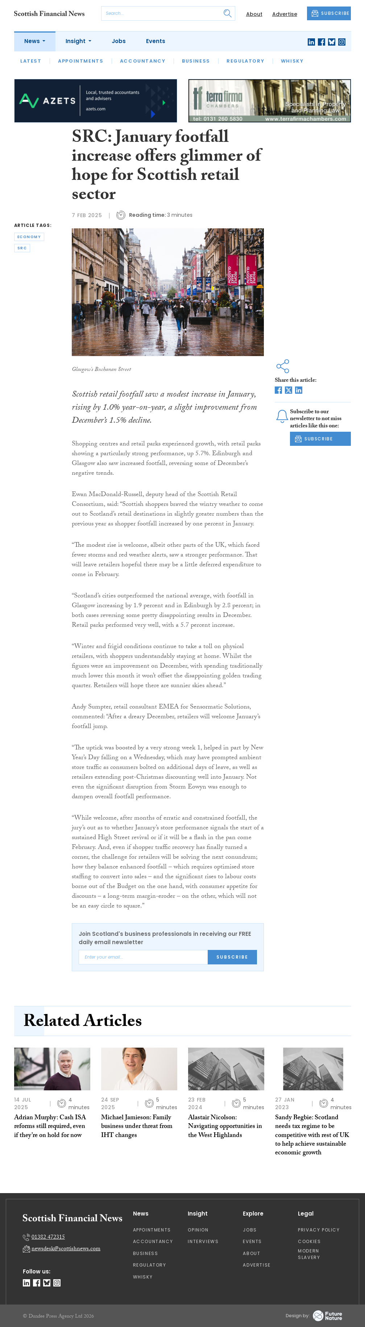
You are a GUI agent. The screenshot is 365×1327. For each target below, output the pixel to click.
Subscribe (232, 957)
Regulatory (245, 61)
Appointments (80, 61)
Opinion (198, 1230)
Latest (31, 61)
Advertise (284, 14)
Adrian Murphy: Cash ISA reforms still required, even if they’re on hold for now (50, 1127)
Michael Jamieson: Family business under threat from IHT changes (137, 1127)
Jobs (119, 41)
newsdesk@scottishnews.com (66, 1249)
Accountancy (143, 61)
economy (29, 237)
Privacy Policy (319, 1230)
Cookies (309, 1241)
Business (196, 61)
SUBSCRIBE (330, 13)
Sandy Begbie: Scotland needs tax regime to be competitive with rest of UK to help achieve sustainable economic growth (312, 1136)
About (254, 14)
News (32, 41)
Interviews (203, 1241)
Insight (76, 41)
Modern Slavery (309, 1254)
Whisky (292, 61)
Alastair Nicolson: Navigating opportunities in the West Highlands (225, 1127)
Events (155, 41)
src (22, 248)
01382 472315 (48, 1238)
